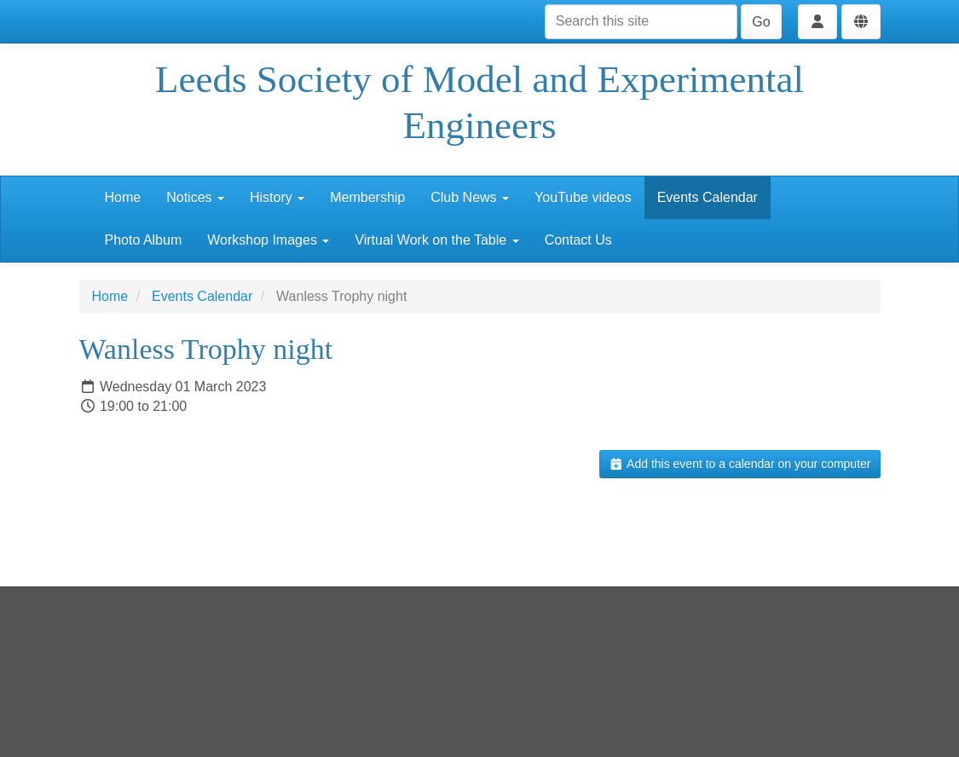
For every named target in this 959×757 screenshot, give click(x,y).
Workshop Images (268, 240)
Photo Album (143, 240)
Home (123, 197)
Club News (469, 197)
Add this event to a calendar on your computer (739, 464)
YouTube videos (583, 197)
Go (761, 21)
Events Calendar (707, 197)
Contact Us (578, 240)
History (277, 197)
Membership (367, 197)
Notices (195, 197)
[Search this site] (641, 21)
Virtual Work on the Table (436, 240)
